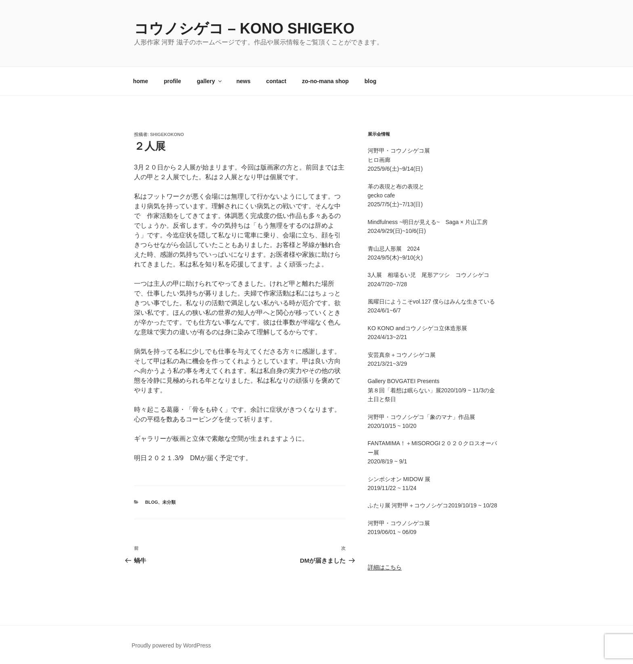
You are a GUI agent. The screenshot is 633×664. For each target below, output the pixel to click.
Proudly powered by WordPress (171, 645)
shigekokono (167, 134)
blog (371, 81)
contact (276, 81)
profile (172, 81)
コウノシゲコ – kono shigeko (244, 28)
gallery (209, 81)
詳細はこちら (385, 567)
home (140, 81)
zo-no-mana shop (325, 81)
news (243, 81)
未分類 (169, 502)
